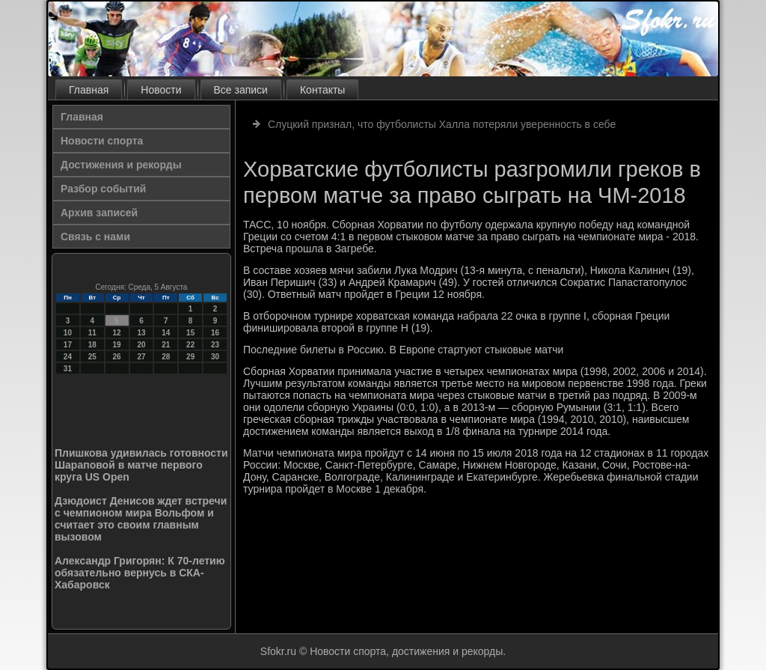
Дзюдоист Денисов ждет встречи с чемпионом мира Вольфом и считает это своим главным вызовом (141, 519)
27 (141, 357)
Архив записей (99, 213)
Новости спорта (102, 141)
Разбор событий (103, 189)
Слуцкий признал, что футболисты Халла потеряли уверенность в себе (442, 124)
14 (166, 333)
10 (68, 333)
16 (215, 333)
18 (92, 345)
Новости (161, 90)
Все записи (241, 90)
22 (190, 345)
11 (92, 333)
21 (166, 345)
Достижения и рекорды (121, 165)
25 (92, 357)
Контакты (322, 90)
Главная (88, 90)
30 (215, 357)
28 (166, 357)
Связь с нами (95, 237)
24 (68, 357)
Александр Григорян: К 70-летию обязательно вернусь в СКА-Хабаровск (140, 573)
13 (141, 333)
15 (190, 333)
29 (190, 357)
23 (215, 345)
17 (68, 345)
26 (117, 357)
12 (117, 333)
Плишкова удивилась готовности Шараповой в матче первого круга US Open (141, 465)
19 (117, 345)
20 (141, 345)
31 (68, 369)
